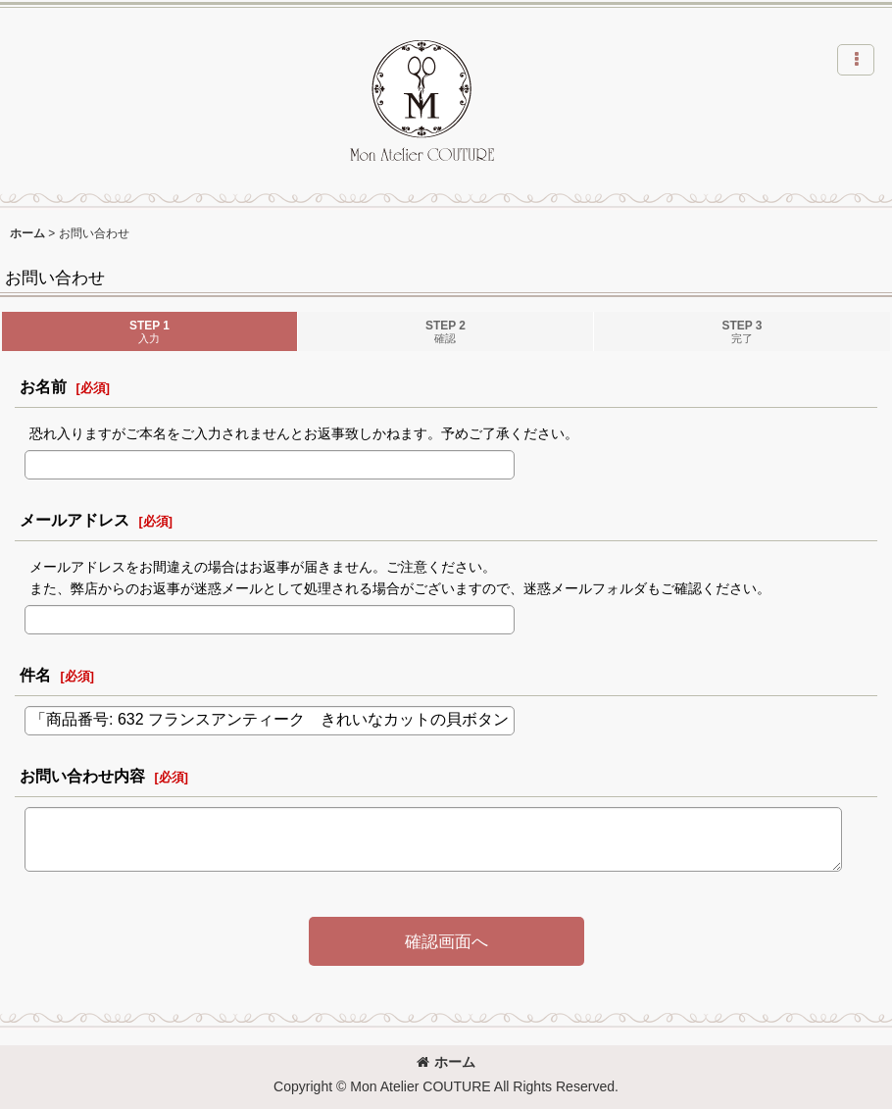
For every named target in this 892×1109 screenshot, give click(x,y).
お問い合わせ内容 (82, 775)
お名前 (43, 386)
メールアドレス (74, 520)
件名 (35, 674)
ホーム (446, 1062)
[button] (855, 60)
